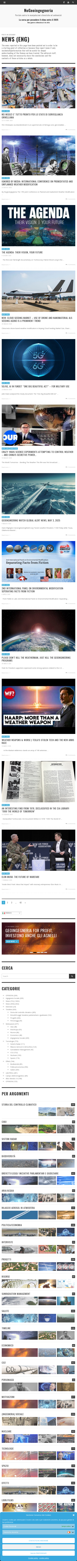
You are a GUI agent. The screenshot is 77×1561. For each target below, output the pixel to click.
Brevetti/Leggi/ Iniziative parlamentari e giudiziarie (28, 1015)
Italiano (7, 913)
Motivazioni (10, 1024)
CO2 (12, 1052)
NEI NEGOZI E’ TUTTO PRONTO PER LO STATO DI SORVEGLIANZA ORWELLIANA (32, 116)
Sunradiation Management (20, 1050)
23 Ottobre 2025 (7, 120)
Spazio (12, 1058)
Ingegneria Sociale (12, 998)
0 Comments (70, 129)
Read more (6, 130)
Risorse (13, 1032)
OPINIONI (9, 995)
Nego (38, 1547)
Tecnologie (10, 1041)
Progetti (13, 1018)
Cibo (12, 1027)
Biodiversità (14, 1064)
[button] (73, 1515)
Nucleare (13, 1055)
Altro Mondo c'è (12, 1078)
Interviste (9, 1007)
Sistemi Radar (15, 1044)
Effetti (8, 1061)
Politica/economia (17, 1067)
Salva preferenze (38, 1553)
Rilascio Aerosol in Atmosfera (21, 1047)
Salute (12, 1070)
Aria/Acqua (14, 1029)
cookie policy (44, 1558)
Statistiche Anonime (38, 1540)
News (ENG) (5, 111)
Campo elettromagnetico (15, 1076)
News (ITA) (10, 1001)
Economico (14, 1035)
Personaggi (14, 1021)
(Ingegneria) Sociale (17, 1038)
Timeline (9, 1009)
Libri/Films (12, 460)
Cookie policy (33, 1558)
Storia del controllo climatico (21, 1012)
